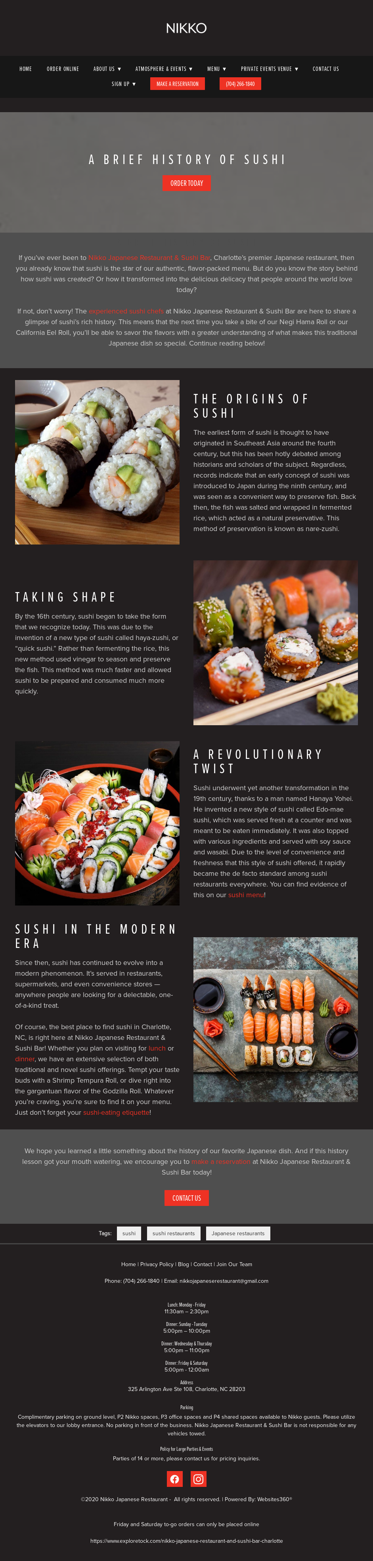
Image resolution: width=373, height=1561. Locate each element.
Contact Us (326, 68)
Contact (202, 1264)
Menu (216, 68)
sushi (129, 1233)
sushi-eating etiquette (116, 1112)
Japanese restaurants (238, 1233)
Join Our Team (234, 1264)
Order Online (63, 68)
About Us (107, 68)
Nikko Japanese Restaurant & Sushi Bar (149, 257)
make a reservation (221, 1161)
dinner (24, 1059)
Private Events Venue (269, 68)
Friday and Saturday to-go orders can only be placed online (186, 1524)
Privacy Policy (157, 1264)
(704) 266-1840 (240, 83)
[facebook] (175, 1479)
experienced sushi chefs (126, 311)
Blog (183, 1264)
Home (25, 68)
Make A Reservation (178, 83)
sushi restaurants (174, 1233)
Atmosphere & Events (164, 68)
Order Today (186, 183)
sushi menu (246, 895)
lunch (157, 1048)
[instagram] (199, 1479)
